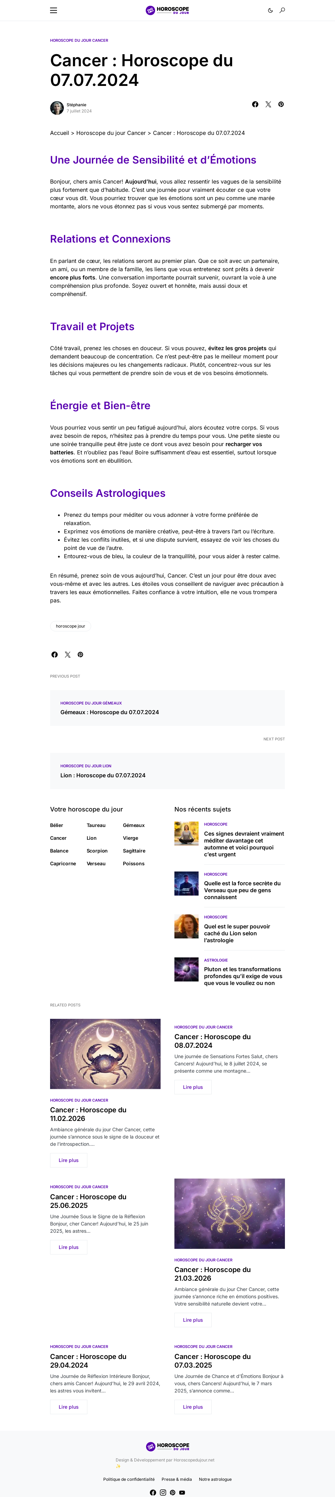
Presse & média (177, 1479)
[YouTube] (182, 1492)
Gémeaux (134, 825)
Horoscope (216, 824)
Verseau (96, 863)
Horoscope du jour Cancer (79, 40)
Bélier (56, 825)
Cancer (58, 838)
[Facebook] (153, 1492)
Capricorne (63, 863)
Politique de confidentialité (129, 1479)
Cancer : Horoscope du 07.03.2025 (212, 1360)
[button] (53, 10)
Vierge (130, 838)
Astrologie (216, 960)
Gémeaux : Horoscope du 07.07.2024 (109, 712)
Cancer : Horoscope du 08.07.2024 (212, 1041)
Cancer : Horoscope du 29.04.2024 (88, 1360)
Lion (92, 838)
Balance (59, 851)
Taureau (96, 825)
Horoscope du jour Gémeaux (91, 703)
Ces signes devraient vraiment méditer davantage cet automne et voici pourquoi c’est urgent (244, 844)
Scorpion (97, 851)
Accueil (59, 132)
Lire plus (69, 1160)
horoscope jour (70, 626)
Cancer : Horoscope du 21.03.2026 (212, 1273)
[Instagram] (163, 1492)
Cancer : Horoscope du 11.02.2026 (88, 1114)
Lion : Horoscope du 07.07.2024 (103, 775)
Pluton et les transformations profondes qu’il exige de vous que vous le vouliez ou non (243, 976)
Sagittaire (134, 851)
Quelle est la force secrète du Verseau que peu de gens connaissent (242, 890)
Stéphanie (76, 104)
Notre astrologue (215, 1479)
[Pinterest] (172, 1492)
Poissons (134, 863)
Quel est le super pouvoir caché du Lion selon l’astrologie (237, 933)
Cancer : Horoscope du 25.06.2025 (88, 1201)
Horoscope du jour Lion (85, 766)
